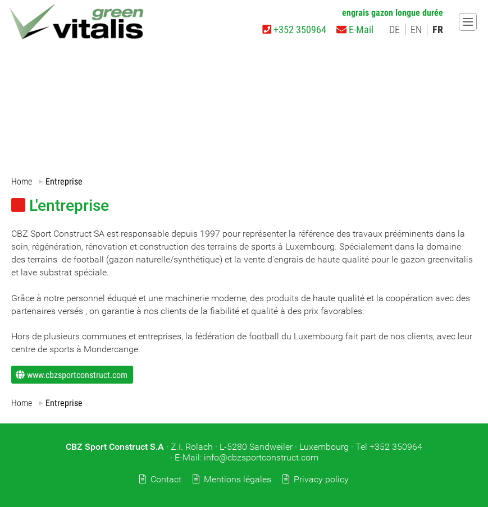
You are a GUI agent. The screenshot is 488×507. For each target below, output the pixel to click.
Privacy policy (321, 479)
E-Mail (354, 29)
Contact (165, 479)
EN (416, 29)
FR (437, 29)
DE (394, 29)
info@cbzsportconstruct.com (261, 457)
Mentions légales (237, 479)
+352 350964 (294, 29)
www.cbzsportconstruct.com (77, 374)
